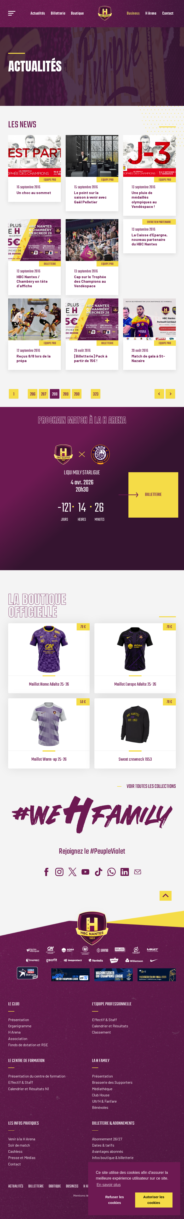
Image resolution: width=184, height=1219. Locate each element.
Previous (159, 394)
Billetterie (58, 13)
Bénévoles (100, 1107)
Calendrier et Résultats (110, 1026)
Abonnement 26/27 (107, 1139)
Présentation (18, 1019)
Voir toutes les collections (151, 786)
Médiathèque (102, 1088)
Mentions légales (84, 1195)
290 (77, 394)
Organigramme (19, 1026)
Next (170, 394)
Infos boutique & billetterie (112, 1157)
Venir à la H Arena (21, 1139)
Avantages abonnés (107, 1151)
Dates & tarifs (103, 1145)
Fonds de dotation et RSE (28, 1044)
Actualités (37, 13)
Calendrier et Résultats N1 (28, 1088)
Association (17, 1038)
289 (66, 394)
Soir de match (19, 1145)
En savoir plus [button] (109, 1185)
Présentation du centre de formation (36, 1076)
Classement (101, 1032)
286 (32, 394)
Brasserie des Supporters (112, 1082)
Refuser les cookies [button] (114, 1200)
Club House (100, 1095)
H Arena (150, 13)
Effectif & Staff (104, 1019)
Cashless (15, 1151)
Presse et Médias (21, 1157)
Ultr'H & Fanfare (104, 1101)
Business (133, 13)
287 (43, 394)
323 (95, 394)
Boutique (77, 13)
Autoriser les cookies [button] (153, 1200)
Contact (167, 13)
